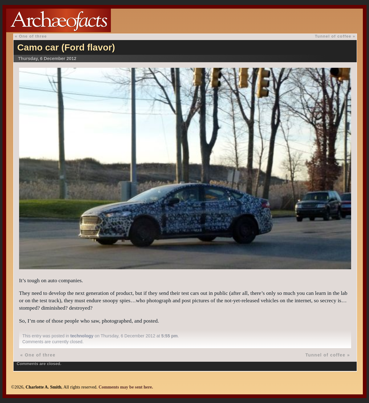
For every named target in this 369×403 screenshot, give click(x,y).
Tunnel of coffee (333, 36)
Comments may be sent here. (126, 387)
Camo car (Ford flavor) (66, 47)
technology (81, 335)
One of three (33, 36)
